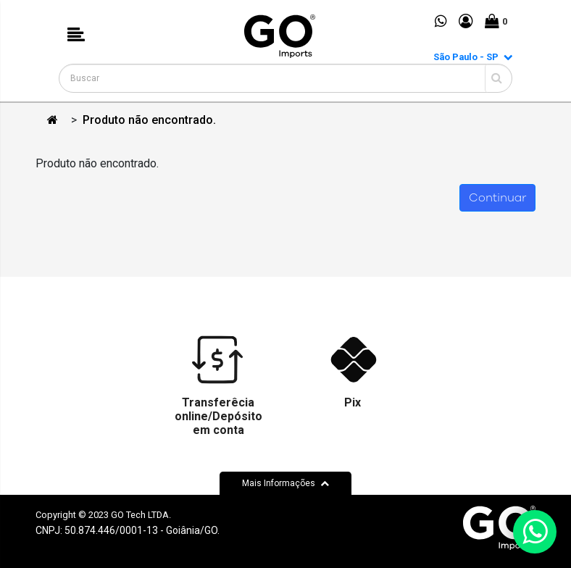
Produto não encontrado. (149, 120)
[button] (76, 36)
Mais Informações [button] (285, 483)
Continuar (497, 198)
